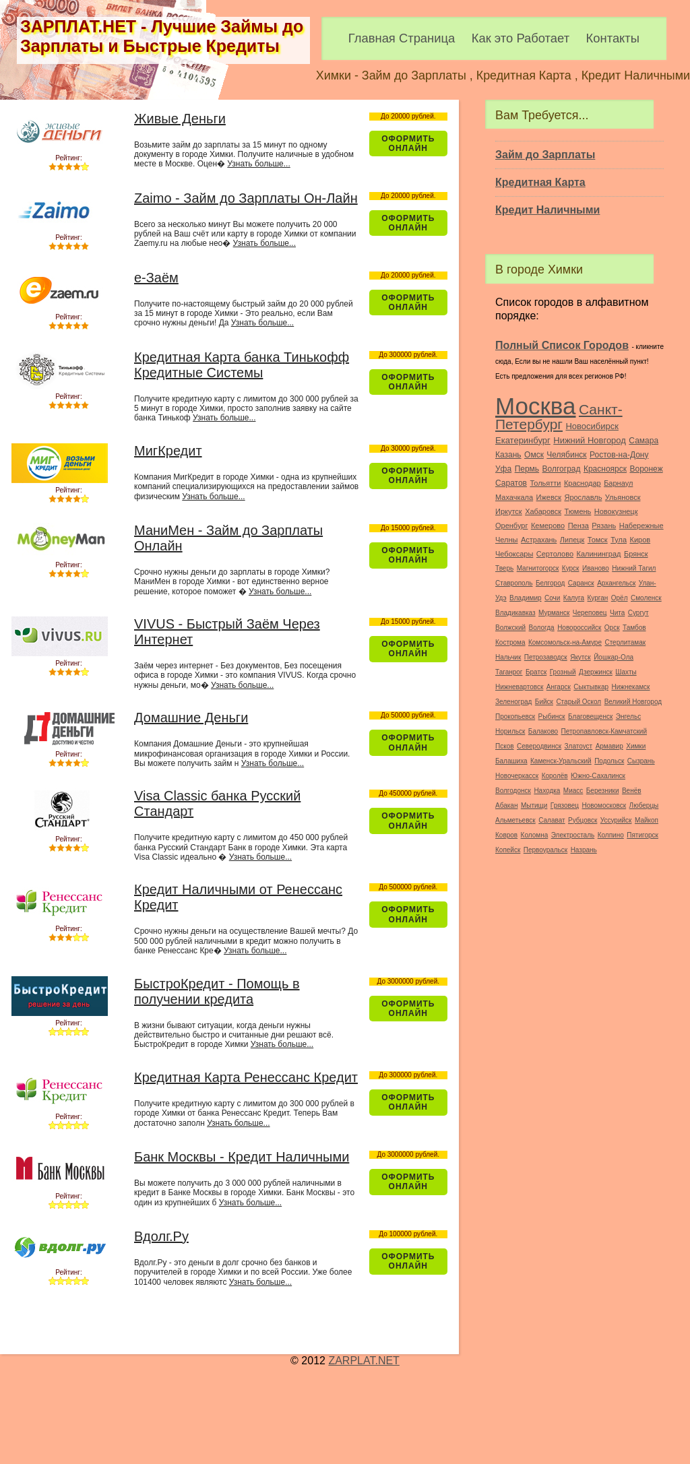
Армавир (609, 746)
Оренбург (511, 525)
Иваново (595, 568)
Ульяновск (623, 497)
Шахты (625, 672)
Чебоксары (514, 554)
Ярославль (583, 497)
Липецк (572, 540)
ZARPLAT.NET (364, 1360)
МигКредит (168, 450)
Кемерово (548, 525)
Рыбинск (551, 716)
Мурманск (553, 612)
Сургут (638, 612)
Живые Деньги (180, 118)
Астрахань (539, 540)
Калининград (598, 554)
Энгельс (628, 716)
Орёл (619, 598)
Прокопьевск (515, 716)
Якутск (580, 657)
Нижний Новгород (589, 440)
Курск (570, 568)
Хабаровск (543, 511)
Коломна (534, 835)
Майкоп (646, 820)
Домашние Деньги (191, 717)
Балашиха (511, 761)
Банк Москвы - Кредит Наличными (241, 1156)
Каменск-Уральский (561, 761)
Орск (612, 627)
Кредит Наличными (547, 210)
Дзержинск (596, 672)
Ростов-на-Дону (619, 454)
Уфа (503, 469)
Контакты (612, 38)
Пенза (578, 525)
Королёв (555, 775)
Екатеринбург (523, 440)
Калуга (573, 598)
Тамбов (634, 627)
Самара (643, 440)
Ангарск (558, 687)
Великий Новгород (633, 701)
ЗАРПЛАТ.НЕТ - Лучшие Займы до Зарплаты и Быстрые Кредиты (161, 36)
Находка (547, 790)
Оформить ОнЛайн (408, 143)
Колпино (611, 835)
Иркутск (508, 511)
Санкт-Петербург (559, 417)
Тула (618, 540)
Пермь (527, 469)
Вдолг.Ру (161, 1236)
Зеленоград (513, 701)
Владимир (525, 598)
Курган (598, 598)
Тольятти (545, 483)
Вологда (542, 627)
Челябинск (566, 454)
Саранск (581, 583)
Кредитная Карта (540, 182)
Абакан (506, 805)
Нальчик (508, 657)
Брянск (636, 554)
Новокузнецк (616, 511)
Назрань (584, 850)
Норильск (510, 731)
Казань (508, 454)
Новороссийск (579, 627)
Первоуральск (545, 850)
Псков (504, 746)
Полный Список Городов (562, 345)
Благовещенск (590, 716)
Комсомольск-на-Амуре (565, 642)
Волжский (510, 627)
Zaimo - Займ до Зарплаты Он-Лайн (246, 198)
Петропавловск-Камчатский (604, 731)
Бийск (544, 701)
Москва (535, 406)
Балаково (543, 731)
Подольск (609, 761)
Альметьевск (515, 820)
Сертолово (554, 554)
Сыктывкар (590, 687)
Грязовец (565, 805)
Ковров (506, 835)
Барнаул (618, 483)
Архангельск (616, 583)
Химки (636, 746)
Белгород (550, 583)
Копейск (507, 850)
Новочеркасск (516, 775)
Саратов (511, 483)
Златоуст (579, 746)
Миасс (573, 790)
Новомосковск (604, 805)
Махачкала (514, 497)
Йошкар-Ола (613, 657)
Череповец (590, 612)
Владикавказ (515, 612)
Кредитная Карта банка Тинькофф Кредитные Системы (241, 365)
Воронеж (645, 469)
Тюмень (577, 511)
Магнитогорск (538, 568)
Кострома (510, 642)
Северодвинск (539, 746)
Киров (640, 540)
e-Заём (156, 277)
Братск (536, 672)
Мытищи (534, 805)
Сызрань (641, 761)
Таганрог (509, 672)
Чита (617, 612)
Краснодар (582, 483)
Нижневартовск (519, 687)
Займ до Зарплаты (545, 154)
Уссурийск (616, 820)
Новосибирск (592, 426)
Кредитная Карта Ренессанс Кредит (246, 1077)
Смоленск (646, 598)
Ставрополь (514, 583)
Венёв (631, 790)
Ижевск (548, 497)
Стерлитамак (625, 642)
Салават (551, 820)
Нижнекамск (630, 687)
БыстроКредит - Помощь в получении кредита (217, 991)
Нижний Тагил (634, 568)
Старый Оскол (578, 701)
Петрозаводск (545, 657)
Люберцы (644, 805)
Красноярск (605, 469)
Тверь (504, 568)
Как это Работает (520, 38)
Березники (602, 790)
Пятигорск (642, 835)
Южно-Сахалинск (598, 775)
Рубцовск (582, 820)
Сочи (552, 598)
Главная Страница (401, 38)
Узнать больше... (258, 163)
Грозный (563, 672)
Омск (534, 454)
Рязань (604, 525)
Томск (598, 540)
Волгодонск (513, 790)
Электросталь (573, 835)
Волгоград (561, 469)
